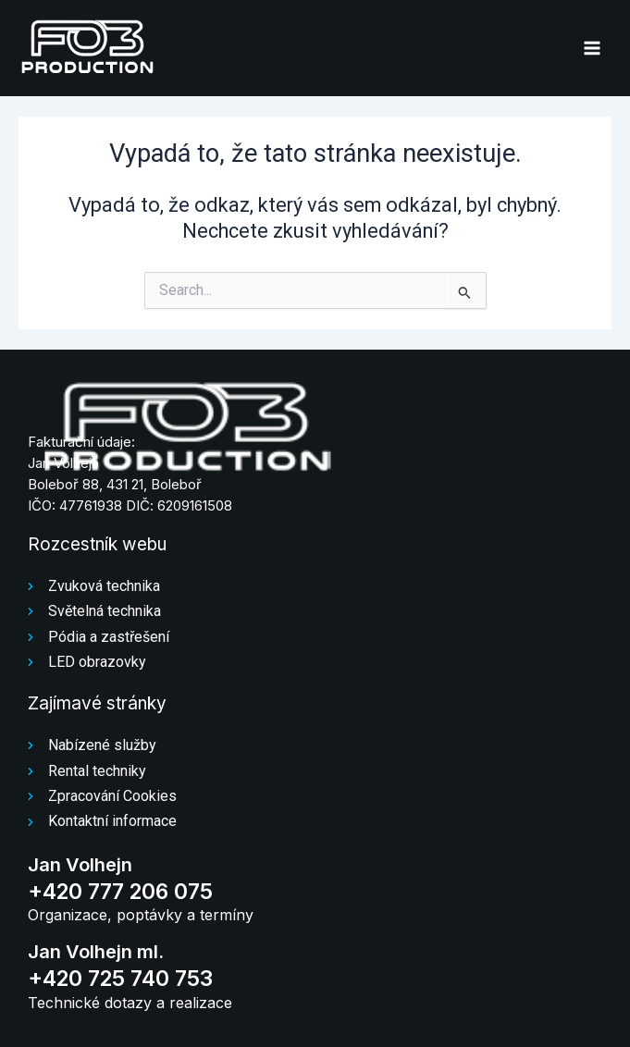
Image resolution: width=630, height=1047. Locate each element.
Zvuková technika (104, 586)
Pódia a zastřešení (108, 637)
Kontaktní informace (112, 821)
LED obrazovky (97, 662)
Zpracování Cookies (112, 796)
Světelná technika (104, 611)
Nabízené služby (102, 745)
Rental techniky (97, 771)
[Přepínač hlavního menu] (592, 48)
